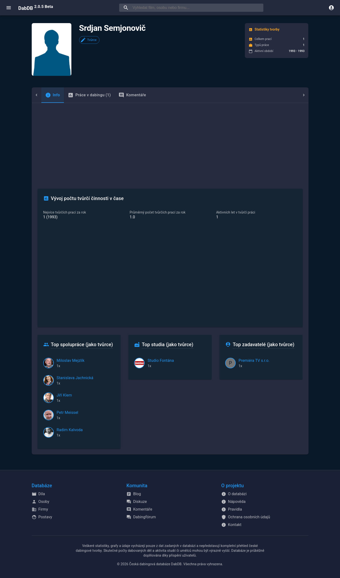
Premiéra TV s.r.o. (254, 360)
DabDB (35, 7)
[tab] (43, 95)
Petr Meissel (67, 412)
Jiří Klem (64, 395)
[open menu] (8, 7)
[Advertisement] (170, 139)
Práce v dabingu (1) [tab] (79, 95)
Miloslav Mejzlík (71, 360)
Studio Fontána (161, 360)
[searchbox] (197, 8)
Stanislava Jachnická (75, 378)
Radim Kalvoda (70, 430)
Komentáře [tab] (122, 95)
